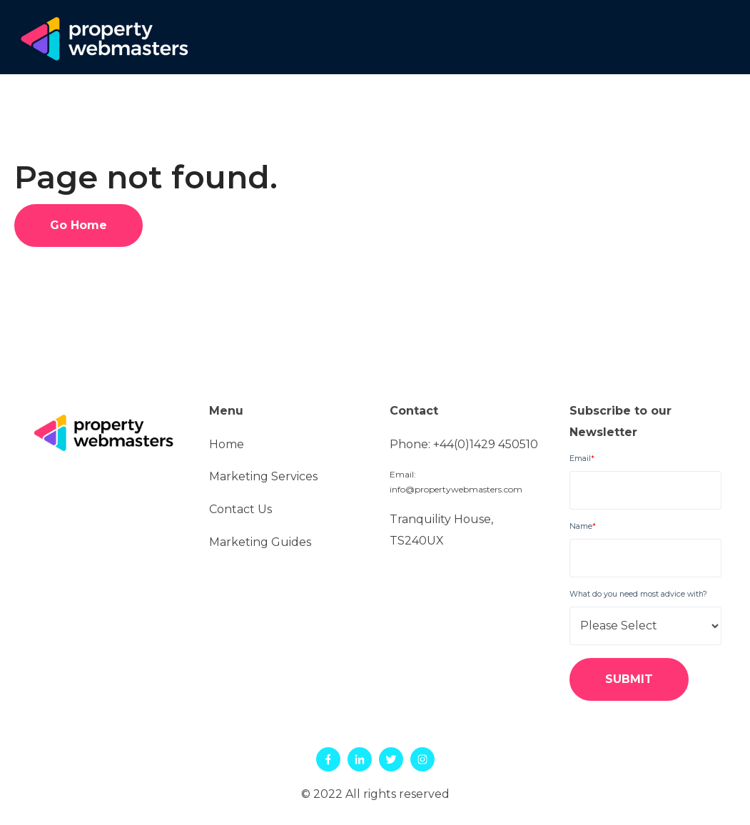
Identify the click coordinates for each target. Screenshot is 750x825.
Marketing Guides (260, 542)
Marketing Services (263, 476)
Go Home (78, 225)
